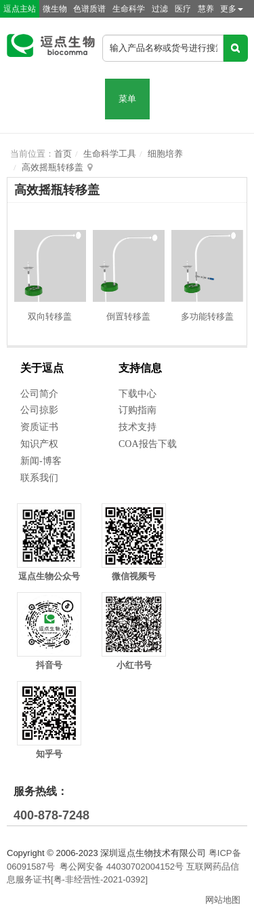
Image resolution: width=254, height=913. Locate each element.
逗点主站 (19, 9)
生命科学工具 (109, 154)
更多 (231, 9)
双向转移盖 (50, 316)
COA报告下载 (148, 444)
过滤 (160, 9)
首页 (63, 154)
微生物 (55, 9)
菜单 (127, 99)
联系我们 (39, 478)
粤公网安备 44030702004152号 (122, 866)
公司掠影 (39, 410)
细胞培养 (165, 154)
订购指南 (137, 410)
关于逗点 (42, 368)
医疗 (183, 9)
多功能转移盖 (207, 316)
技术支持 (137, 427)
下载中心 (137, 394)
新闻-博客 (41, 461)
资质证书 (39, 427)
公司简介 (39, 394)
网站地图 (222, 900)
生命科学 (128, 9)
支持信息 (140, 368)
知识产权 (39, 444)
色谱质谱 (89, 9)
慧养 (206, 9)
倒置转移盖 (128, 316)
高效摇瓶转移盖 (52, 167)
